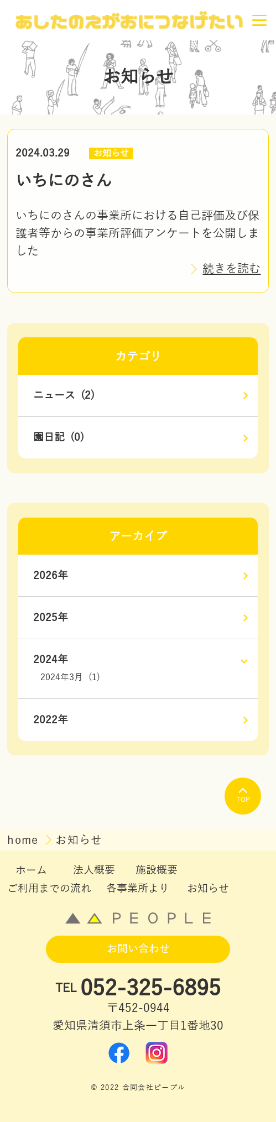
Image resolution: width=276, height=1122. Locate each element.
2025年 (50, 617)
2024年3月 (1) (70, 677)
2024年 (50, 659)
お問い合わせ (138, 948)
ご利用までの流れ (49, 888)
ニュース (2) (64, 395)
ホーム (31, 870)
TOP (243, 795)
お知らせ (111, 154)
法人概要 (94, 870)
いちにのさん (63, 181)
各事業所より (137, 888)
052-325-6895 (150, 989)
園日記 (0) (58, 437)
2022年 (50, 720)
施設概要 (157, 870)
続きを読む (231, 268)
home (25, 840)
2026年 (50, 575)
